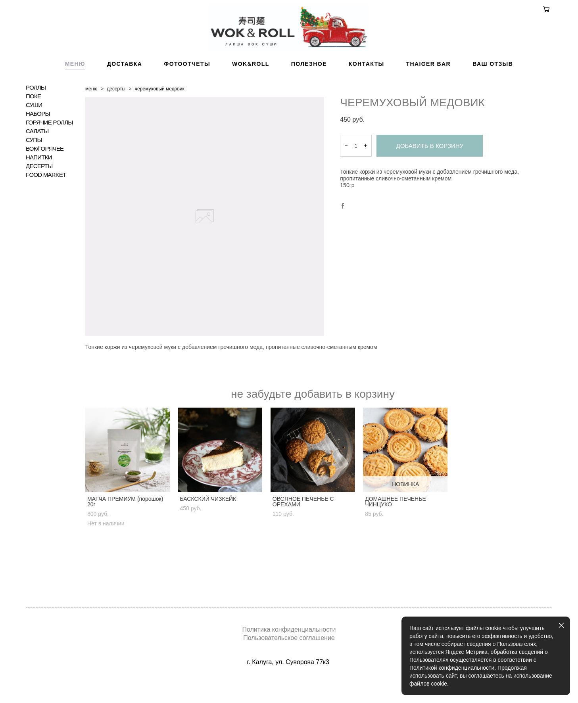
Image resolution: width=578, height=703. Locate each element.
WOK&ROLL (250, 84)
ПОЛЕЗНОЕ (309, 84)
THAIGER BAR (428, 84)
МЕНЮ (75, 84)
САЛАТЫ (37, 151)
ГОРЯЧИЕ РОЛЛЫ (49, 143)
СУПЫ (34, 160)
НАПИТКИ (39, 178)
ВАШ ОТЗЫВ (492, 84)
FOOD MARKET (46, 195)
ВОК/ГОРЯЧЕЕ (44, 169)
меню (91, 109)
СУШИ (34, 125)
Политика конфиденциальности (289, 629)
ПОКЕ (33, 117)
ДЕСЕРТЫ (39, 186)
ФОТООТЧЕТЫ (187, 84)
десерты (116, 109)
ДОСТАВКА (124, 84)
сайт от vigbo (288, 685)
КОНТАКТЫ (366, 84)
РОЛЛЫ (36, 108)
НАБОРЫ (38, 134)
